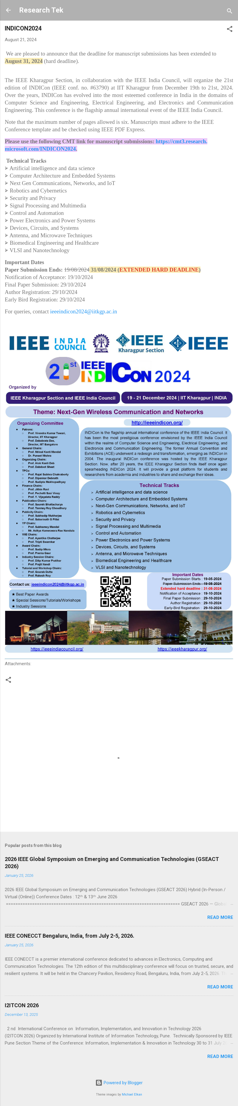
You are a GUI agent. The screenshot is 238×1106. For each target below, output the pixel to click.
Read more (220, 917)
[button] (229, 30)
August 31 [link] (17, 61)
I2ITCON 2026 (22, 1005)
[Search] (229, 12)
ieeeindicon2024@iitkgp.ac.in (83, 311)
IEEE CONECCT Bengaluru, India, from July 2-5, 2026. (69, 936)
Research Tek (41, 10)
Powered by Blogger (119, 1082)
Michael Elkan (132, 1094)
